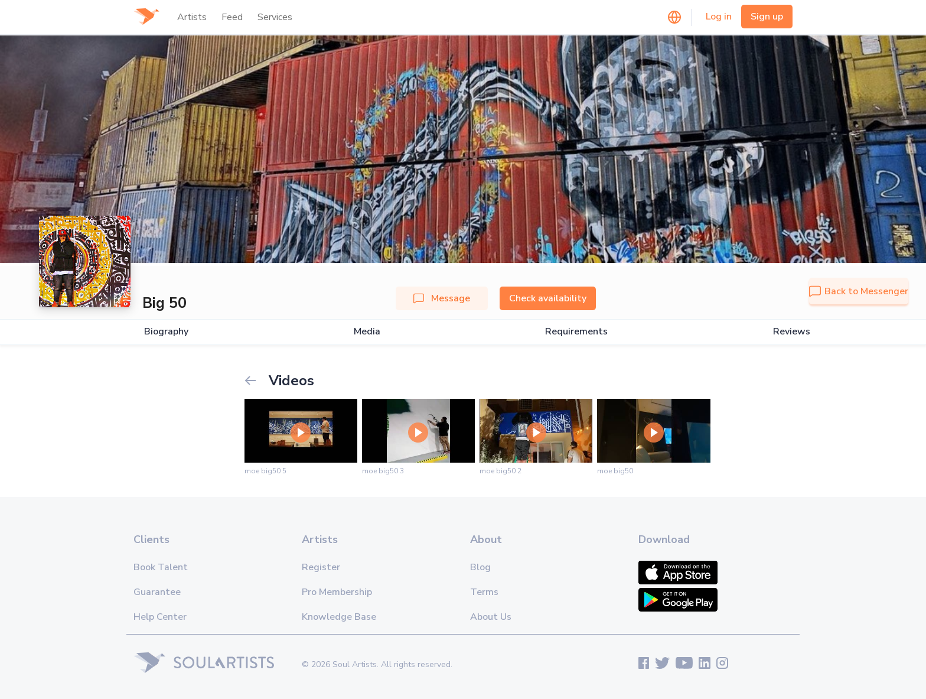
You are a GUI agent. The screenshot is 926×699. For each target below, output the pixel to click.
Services (274, 17)
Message (441, 298)
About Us (490, 617)
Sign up (767, 16)
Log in (719, 16)
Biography (166, 332)
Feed (232, 17)
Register (321, 567)
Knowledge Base (339, 617)
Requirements (576, 332)
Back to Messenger (858, 291)
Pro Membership (337, 592)
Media (367, 332)
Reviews (791, 332)
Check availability (547, 298)
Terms (484, 592)
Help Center (160, 617)
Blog (480, 567)
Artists (192, 17)
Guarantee (157, 592)
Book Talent (160, 567)
